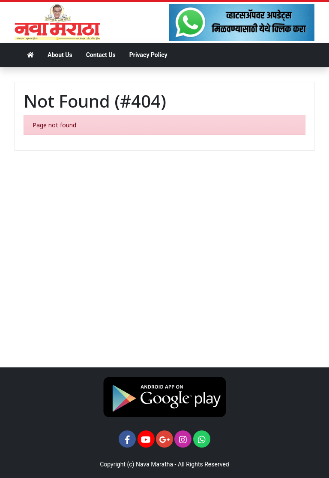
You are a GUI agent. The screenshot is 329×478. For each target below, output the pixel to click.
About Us (60, 54)
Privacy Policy (148, 54)
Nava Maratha (154, 464)
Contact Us (101, 54)
